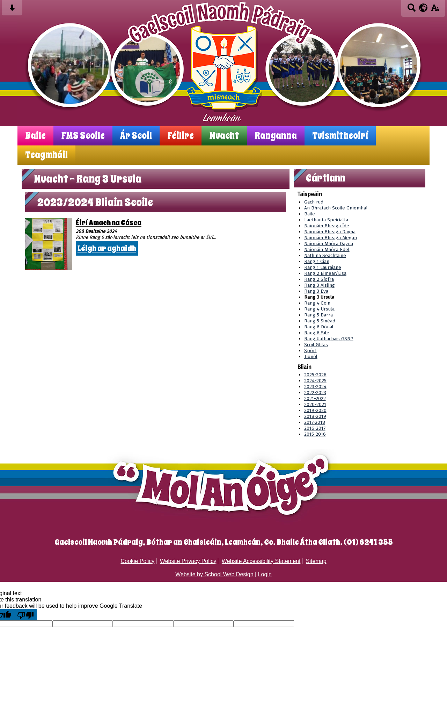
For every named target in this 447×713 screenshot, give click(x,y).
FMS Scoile (83, 135)
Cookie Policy (137, 561)
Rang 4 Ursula (319, 309)
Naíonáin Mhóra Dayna (328, 244)
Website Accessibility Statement (261, 561)
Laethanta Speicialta (326, 220)
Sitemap (316, 561)
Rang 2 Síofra (319, 279)
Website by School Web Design (214, 574)
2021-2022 (315, 398)
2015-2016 (315, 434)
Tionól (310, 356)
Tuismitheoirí (340, 135)
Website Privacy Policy (188, 561)
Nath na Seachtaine (325, 255)
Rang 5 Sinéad (319, 321)
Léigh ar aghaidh (107, 248)
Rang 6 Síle (316, 333)
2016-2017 (314, 428)
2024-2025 (315, 381)
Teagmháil (46, 155)
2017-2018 (314, 422)
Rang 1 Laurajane (322, 267)
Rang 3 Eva (316, 291)
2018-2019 (315, 416)
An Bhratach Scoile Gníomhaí (335, 208)
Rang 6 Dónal (319, 327)
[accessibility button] (435, 10)
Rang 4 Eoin (317, 303)
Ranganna (276, 135)
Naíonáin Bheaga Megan (330, 238)
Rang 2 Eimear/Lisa (325, 273)
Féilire (180, 135)
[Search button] (411, 10)
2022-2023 (315, 392)
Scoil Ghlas (316, 345)
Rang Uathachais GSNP (328, 339)
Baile (35, 135)
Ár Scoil (136, 135)
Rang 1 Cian (316, 261)
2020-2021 (315, 404)
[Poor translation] (25, 614)
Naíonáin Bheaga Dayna (330, 232)
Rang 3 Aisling (319, 285)
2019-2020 (315, 410)
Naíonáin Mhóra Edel (327, 249)
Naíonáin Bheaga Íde (326, 226)
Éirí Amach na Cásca (108, 223)
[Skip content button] (12, 10)
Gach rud (313, 202)
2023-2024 (315, 387)
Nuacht (224, 135)
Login (265, 574)
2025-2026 (315, 375)
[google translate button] (423, 7)
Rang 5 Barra (318, 315)
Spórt (310, 351)
